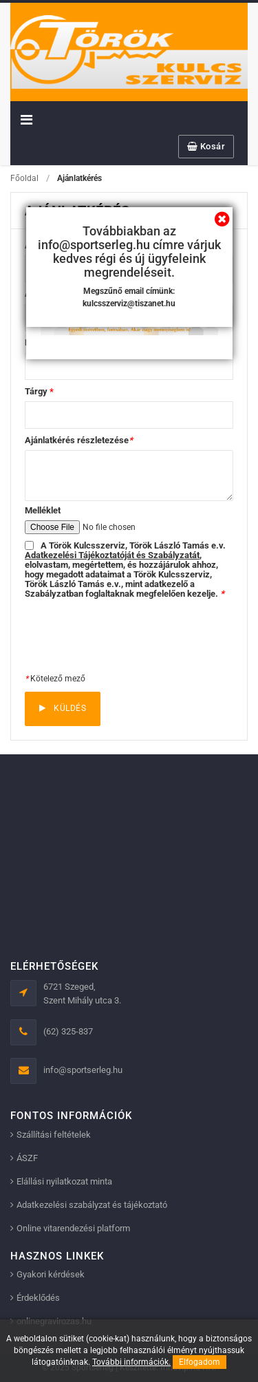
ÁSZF (27, 1158)
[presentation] (129, 636)
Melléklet (43, 510)
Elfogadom (199, 1362)
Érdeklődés (38, 1298)
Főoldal (24, 178)
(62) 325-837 (68, 1031)
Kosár (206, 146)
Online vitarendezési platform (73, 1228)
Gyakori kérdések (51, 1274)
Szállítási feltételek (54, 1134)
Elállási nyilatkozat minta (64, 1181)
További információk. (131, 1362)
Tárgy (39, 391)
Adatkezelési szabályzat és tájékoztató (92, 1205)
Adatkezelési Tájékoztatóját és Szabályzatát (112, 555)
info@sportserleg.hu (82, 1070)
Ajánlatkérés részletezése (79, 440)
